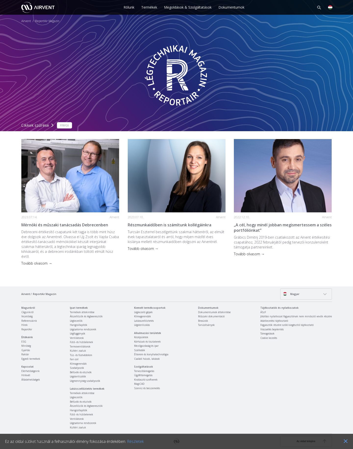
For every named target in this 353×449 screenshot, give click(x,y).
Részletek (135, 441)
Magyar (291, 294)
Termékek (149, 7)
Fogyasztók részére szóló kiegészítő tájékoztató (287, 325)
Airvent (26, 21)
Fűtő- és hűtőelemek (81, 342)
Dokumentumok (231, 7)
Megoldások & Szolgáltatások (188, 7)
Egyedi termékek (30, 358)
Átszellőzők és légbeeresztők (86, 316)
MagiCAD (139, 383)
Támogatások (267, 333)
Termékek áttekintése (82, 312)
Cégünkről (27, 312)
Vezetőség (27, 316)
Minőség (26, 345)
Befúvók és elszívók (81, 372)
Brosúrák (203, 320)
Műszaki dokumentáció (211, 316)
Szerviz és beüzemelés (147, 388)
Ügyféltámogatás (143, 375)
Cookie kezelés (268, 338)
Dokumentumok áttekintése (214, 312)
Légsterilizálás (142, 325)
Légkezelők (76, 320)
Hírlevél (25, 375)
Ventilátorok (77, 338)
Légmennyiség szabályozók (85, 381)
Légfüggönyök (77, 333)
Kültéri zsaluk (78, 350)
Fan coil (74, 359)
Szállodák (139, 350)
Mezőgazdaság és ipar (146, 345)
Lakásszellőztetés (144, 320)
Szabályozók (77, 368)
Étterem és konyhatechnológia (151, 354)
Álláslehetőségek (30, 379)
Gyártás (25, 350)
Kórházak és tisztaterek (147, 341)
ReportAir (26, 329)
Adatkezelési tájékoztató (274, 320)
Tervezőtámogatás (144, 371)
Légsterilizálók (78, 376)
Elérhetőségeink (30, 371)
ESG (23, 341)
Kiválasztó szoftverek (146, 379)
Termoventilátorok (80, 346)
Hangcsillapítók (78, 325)
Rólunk (129, 7)
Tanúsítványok (206, 325)
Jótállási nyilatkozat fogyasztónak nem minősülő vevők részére (296, 316)
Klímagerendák (78, 363)
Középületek (141, 337)
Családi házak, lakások (147, 358)
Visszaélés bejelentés (272, 329)
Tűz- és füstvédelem (81, 355)
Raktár (25, 354)
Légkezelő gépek (143, 312)
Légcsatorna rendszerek (83, 329)
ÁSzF (263, 312)
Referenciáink (29, 320)
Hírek (24, 325)
